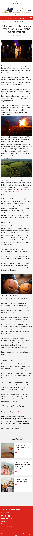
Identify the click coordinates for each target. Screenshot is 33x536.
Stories (9, 21)
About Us (4, 521)
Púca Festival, (14, 192)
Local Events (18, 35)
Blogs (3, 524)
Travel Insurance (6, 526)
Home (2, 21)
